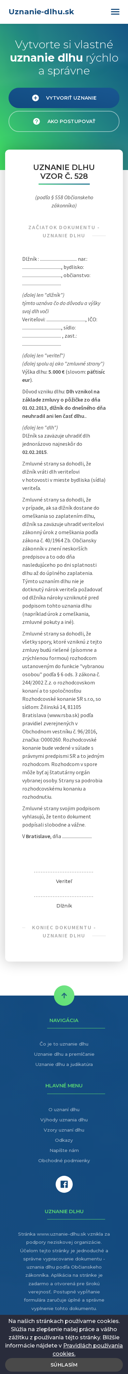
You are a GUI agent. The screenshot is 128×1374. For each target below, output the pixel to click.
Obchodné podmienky (64, 1160)
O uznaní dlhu (64, 1109)
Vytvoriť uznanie (64, 98)
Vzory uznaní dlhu (64, 1130)
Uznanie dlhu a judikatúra (64, 1064)
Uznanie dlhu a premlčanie (64, 1054)
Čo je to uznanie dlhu (64, 1044)
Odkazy (64, 1140)
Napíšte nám (64, 1150)
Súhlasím (64, 1365)
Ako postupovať (63, 121)
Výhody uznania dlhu (64, 1119)
